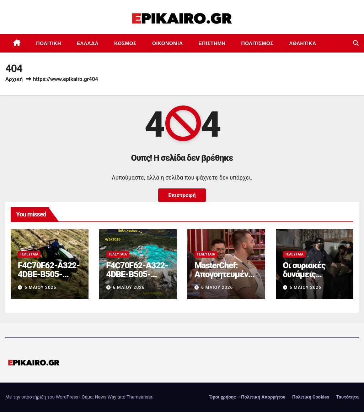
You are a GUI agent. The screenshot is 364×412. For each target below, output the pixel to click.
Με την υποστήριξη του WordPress (42, 397)
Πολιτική (48, 43)
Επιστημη (211, 43)
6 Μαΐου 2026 (40, 287)
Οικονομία (167, 43)
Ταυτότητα (347, 397)
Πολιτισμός (257, 43)
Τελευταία (29, 254)
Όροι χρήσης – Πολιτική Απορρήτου (247, 397)
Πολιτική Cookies (310, 397)
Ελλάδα (87, 43)
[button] (356, 43)
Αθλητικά (302, 43)
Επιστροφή (182, 195)
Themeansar (139, 397)
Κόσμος (125, 43)
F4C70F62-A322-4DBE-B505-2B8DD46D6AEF (49, 274)
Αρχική (14, 79)
